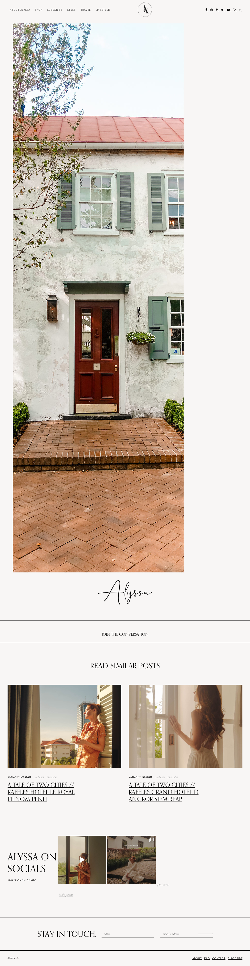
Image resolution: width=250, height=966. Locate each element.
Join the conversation (125, 634)
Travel (86, 9)
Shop (38, 9)
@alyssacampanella (22, 879)
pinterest (163, 884)
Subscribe (54, 9)
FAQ (207, 958)
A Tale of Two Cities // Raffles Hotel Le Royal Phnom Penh (41, 792)
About (20, 9)
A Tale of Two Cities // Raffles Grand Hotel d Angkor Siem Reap (163, 792)
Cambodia (39, 777)
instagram (66, 895)
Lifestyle (103, 9)
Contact (218, 958)
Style (71, 9)
